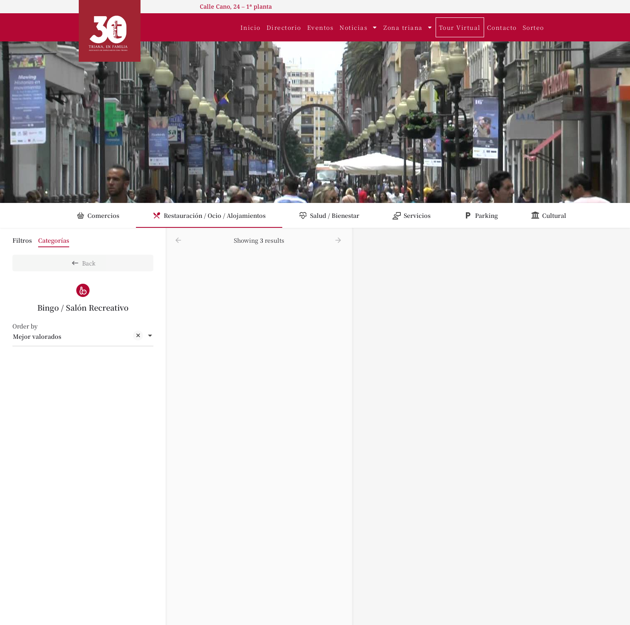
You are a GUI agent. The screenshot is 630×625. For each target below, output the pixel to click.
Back (83, 263)
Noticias (358, 27)
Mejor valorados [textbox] (78, 337)
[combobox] (82, 336)
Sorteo (533, 27)
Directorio (284, 27)
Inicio (250, 27)
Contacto (502, 27)
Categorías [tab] (53, 240)
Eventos (320, 27)
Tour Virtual (460, 27)
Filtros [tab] (22, 240)
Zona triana (408, 27)
